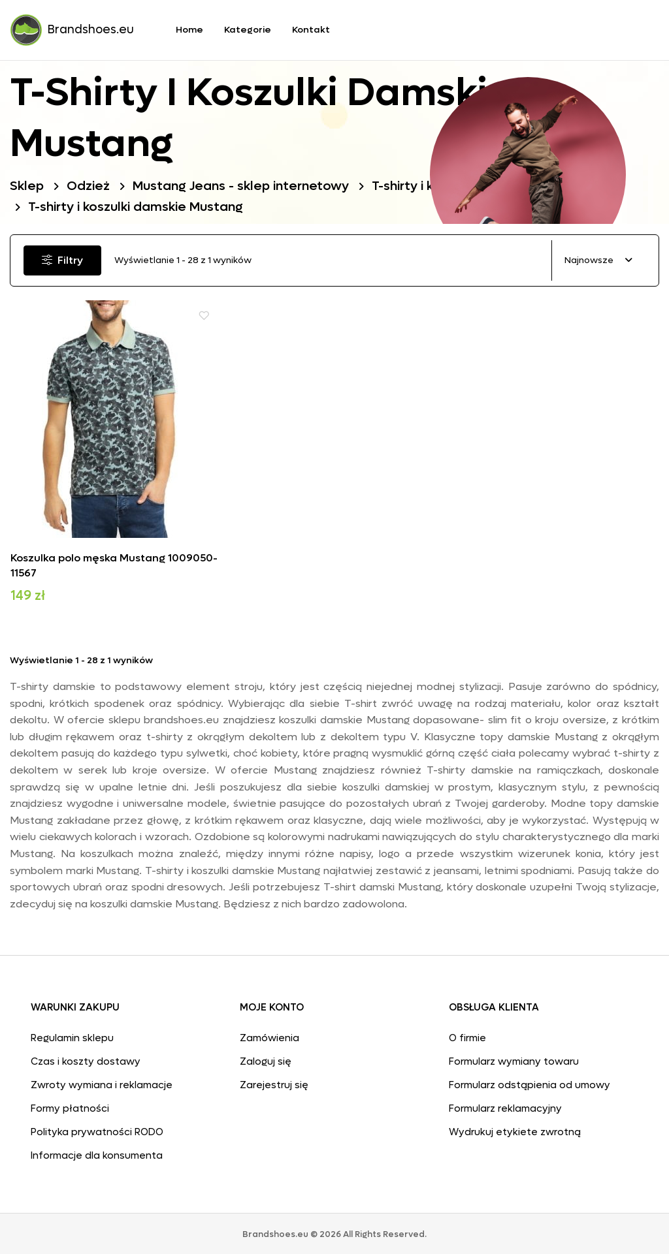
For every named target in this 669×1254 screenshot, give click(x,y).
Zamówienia (269, 1035)
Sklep (27, 186)
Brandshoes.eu (72, 30)
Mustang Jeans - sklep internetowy (245, 186)
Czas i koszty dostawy (85, 1059)
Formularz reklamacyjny (505, 1106)
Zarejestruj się (274, 1082)
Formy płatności (70, 1106)
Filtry (64, 260)
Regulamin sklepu (72, 1035)
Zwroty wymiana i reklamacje (101, 1082)
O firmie (467, 1035)
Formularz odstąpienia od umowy (529, 1082)
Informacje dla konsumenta (97, 1153)
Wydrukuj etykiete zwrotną (515, 1129)
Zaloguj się (265, 1059)
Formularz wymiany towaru (514, 1059)
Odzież (89, 186)
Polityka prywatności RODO (97, 1129)
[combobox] (598, 261)
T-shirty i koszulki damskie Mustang (138, 206)
